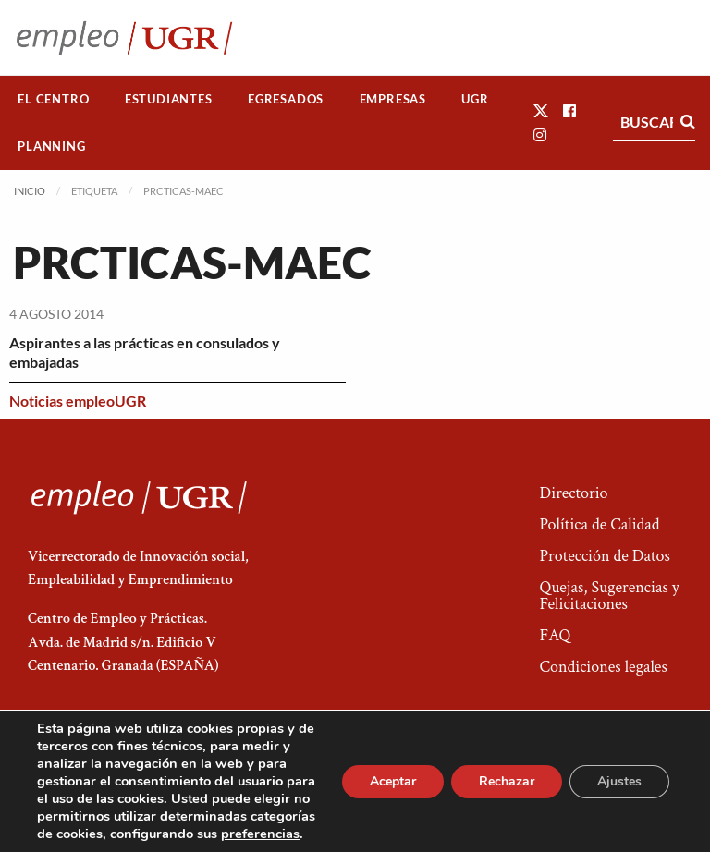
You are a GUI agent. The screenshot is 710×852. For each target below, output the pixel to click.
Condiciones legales (603, 666)
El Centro (53, 98)
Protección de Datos (604, 555)
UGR (474, 98)
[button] (541, 110)
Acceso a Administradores (609, 782)
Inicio (29, 191)
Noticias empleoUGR (77, 400)
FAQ (554, 635)
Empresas (393, 98)
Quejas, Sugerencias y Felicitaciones (609, 596)
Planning (51, 146)
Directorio (573, 493)
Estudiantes (169, 98)
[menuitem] (53, 99)
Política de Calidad (599, 524)
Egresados (286, 98)
